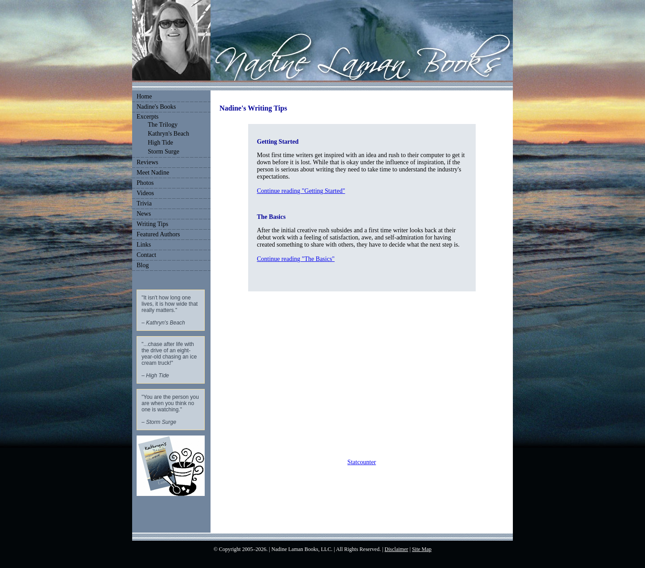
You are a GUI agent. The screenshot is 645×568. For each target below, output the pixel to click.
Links (144, 244)
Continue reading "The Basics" (296, 259)
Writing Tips (152, 224)
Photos (145, 182)
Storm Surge (163, 151)
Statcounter (362, 462)
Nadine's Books (156, 106)
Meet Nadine (153, 172)
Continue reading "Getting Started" (301, 191)
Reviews (147, 162)
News (144, 213)
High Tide (160, 142)
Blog (143, 265)
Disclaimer (396, 549)
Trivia (144, 203)
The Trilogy (163, 124)
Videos (145, 193)
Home (144, 96)
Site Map (422, 549)
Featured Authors (158, 234)
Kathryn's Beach (168, 133)
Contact (146, 255)
